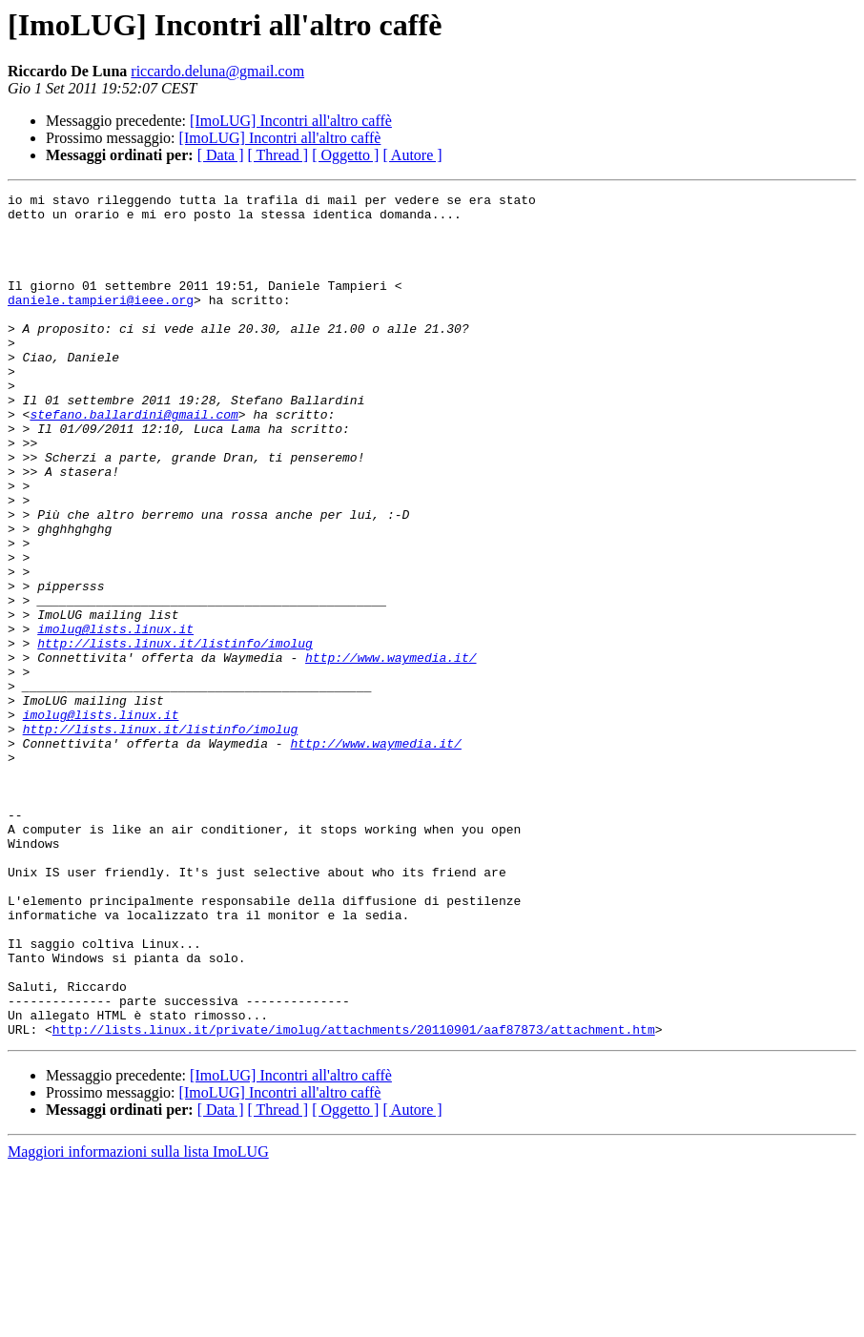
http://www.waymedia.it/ (390, 751)
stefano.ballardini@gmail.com (133, 459)
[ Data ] (220, 155)
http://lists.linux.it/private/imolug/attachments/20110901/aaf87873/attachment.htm (353, 1197)
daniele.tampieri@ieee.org (101, 322)
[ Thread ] (278, 155)
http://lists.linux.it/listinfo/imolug (175, 734)
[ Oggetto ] (345, 155)
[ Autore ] (412, 155)
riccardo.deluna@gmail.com (217, 71)
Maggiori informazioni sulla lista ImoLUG (138, 1320)
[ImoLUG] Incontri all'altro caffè (291, 121)
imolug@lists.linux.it (115, 717)
